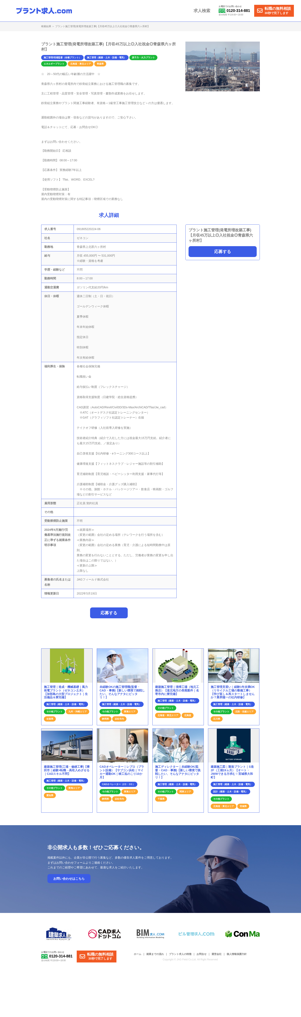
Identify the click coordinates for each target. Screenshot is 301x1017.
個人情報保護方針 (237, 956)
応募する (222, 251)
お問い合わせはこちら (69, 881)
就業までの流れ (155, 956)
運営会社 (217, 956)
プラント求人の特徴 (180, 956)
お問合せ (201, 956)
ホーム (137, 956)
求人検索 (202, 11)
